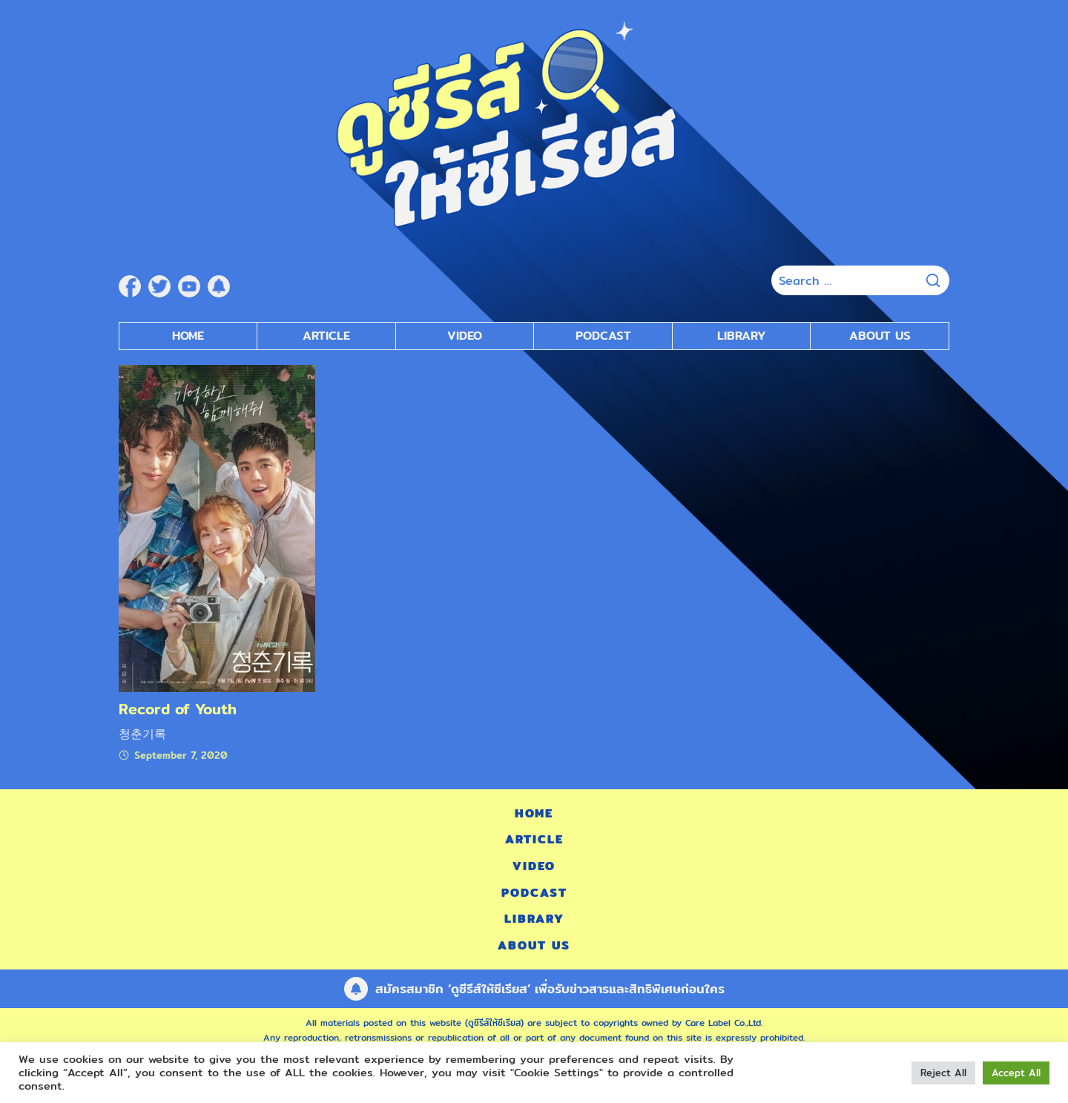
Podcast (534, 892)
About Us (880, 335)
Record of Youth (178, 708)
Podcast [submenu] (603, 335)
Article (326, 335)
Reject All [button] (943, 1072)
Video (534, 866)
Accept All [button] (1016, 1072)
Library (741, 335)
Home (188, 335)
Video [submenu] (464, 335)
